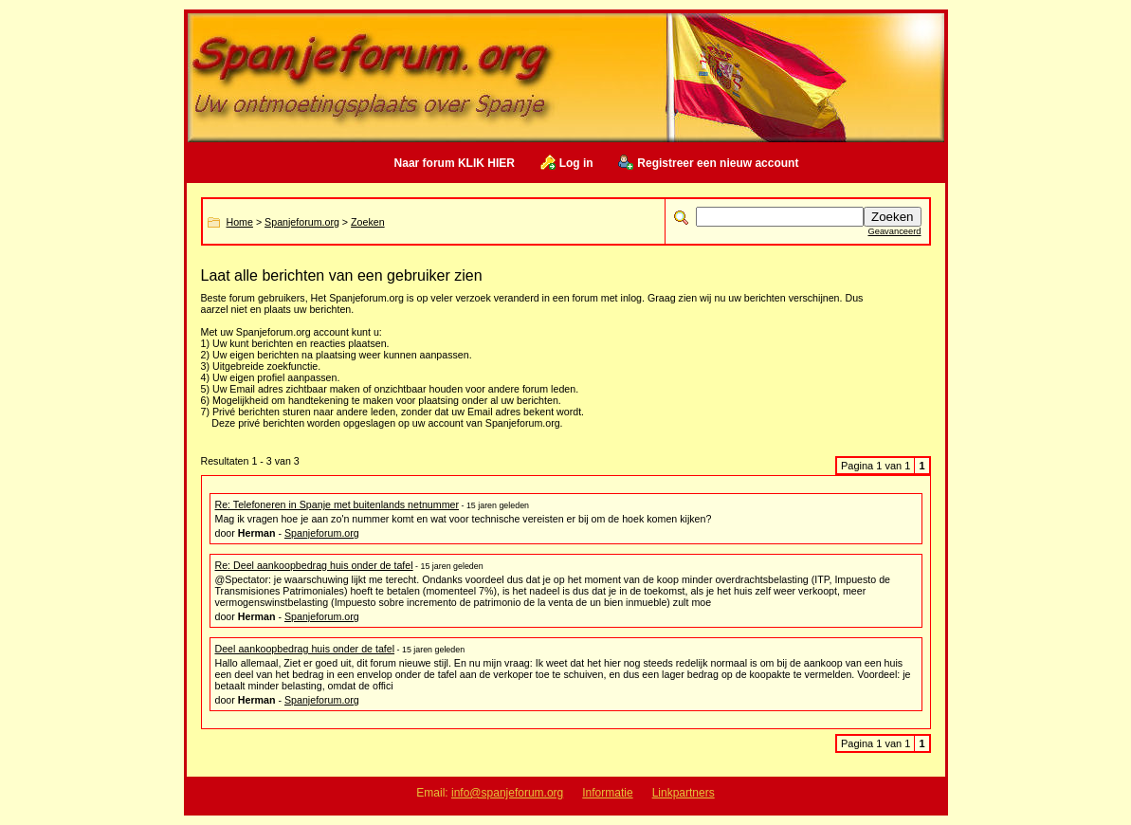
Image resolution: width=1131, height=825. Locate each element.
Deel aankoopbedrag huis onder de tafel (305, 648)
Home (240, 222)
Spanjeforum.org (302, 222)
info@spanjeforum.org (507, 792)
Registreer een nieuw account (717, 163)
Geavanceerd (894, 231)
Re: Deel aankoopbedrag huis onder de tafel (314, 565)
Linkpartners (683, 792)
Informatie (607, 792)
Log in (576, 163)
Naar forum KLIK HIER (454, 163)
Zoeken (368, 222)
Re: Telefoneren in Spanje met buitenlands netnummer (337, 504)
